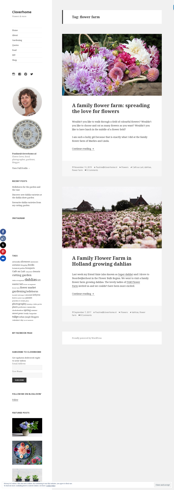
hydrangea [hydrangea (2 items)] (21, 295)
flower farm (77, 170)
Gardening (17, 40)
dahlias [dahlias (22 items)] (31, 279)
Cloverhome (21, 12)
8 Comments (86, 315)
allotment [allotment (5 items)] (25, 261)
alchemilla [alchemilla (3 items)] (16, 262)
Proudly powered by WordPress (87, 338)
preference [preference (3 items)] (22, 307)
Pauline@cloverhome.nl (24, 153)
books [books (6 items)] (31, 264)
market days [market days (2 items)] (21, 298)
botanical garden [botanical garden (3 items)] (18, 268)
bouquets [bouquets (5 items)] (30, 268)
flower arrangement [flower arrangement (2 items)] (29, 284)
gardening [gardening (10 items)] (19, 291)
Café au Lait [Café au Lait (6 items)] (18, 271)
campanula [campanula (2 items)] (29, 272)
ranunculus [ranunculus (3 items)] (31, 307)
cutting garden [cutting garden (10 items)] (22, 275)
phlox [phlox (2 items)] (27, 301)
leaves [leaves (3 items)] (14, 298)
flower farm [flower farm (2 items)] (16, 288)
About (15, 35)
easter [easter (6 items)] (15, 284)
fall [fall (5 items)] (21, 284)
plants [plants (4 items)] (15, 307)
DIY (13, 55)
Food (14, 50)
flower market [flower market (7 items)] (28, 287)
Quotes (15, 45)
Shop (14, 60)
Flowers (124, 167)
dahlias (147, 167)
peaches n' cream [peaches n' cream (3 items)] (18, 301)
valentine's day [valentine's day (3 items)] (17, 320)
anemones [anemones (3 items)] (34, 262)
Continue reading (83, 148)
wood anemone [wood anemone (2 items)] (28, 320)
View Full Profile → (21, 168)
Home (15, 30)
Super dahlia (125, 274)
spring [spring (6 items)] (27, 310)
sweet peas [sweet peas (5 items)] (17, 313)
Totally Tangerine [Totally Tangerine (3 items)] (30, 313)
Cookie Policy (50, 486)
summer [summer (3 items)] (34, 310)
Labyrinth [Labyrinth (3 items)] (28, 295)
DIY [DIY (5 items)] (39, 280)
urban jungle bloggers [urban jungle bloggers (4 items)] (29, 317)
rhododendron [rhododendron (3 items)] (17, 310)
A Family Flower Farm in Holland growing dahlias (101, 261)
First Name (17, 371)
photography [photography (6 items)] (19, 303)
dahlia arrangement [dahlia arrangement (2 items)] (18, 280)
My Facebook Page (22, 333)
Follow (15, 399)
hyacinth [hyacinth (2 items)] (14, 295)
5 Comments (92, 170)
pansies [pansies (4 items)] (28, 298)
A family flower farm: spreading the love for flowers (111, 108)
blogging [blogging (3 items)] (24, 265)
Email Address (18, 363)
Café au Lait (138, 167)
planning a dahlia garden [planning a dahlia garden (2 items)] (34, 304)
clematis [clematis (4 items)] (36, 271)
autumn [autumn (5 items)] (16, 264)
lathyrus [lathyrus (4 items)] (36, 295)
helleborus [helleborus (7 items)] (32, 291)
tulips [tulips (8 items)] (15, 316)
